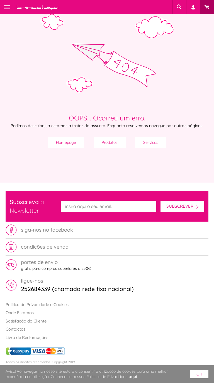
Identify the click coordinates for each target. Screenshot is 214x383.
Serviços (150, 142)
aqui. (133, 376)
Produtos (110, 142)
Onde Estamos (20, 312)
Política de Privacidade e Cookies (37, 304)
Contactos (15, 329)
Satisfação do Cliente (26, 321)
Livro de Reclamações (27, 337)
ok (199, 374)
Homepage (66, 142)
